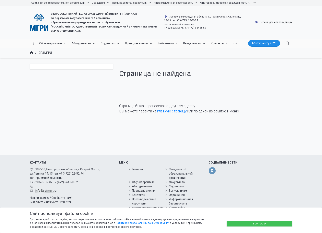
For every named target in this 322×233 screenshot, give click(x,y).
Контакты (138, 195)
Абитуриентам (142, 186)
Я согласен (259, 223)
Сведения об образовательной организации (181, 173)
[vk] (212, 170)
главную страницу (172, 111)
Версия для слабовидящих (276, 22)
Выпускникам (178, 190)
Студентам (176, 186)
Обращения (177, 195)
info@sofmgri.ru (46, 190)
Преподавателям (143, 190)
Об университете (143, 182)
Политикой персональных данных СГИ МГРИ (142, 223)
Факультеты (177, 182)
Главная (137, 169)
